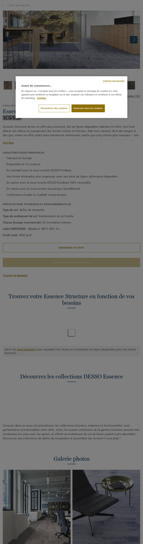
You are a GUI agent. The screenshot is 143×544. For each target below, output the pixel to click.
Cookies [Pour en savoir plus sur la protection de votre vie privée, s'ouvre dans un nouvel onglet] (41, 98)
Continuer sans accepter (114, 80)
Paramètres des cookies (54, 108)
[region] (71, 97)
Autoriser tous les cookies (88, 108)
